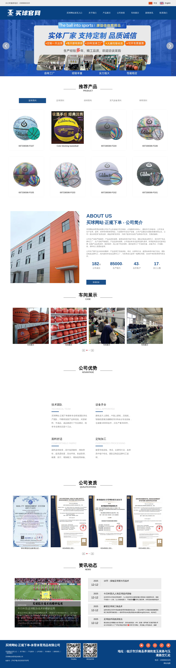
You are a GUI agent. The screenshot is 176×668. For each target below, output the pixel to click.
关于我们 (92, 13)
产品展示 (107, 13)
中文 (151, 3)
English (164, 3)
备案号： (17, 661)
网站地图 (167, 663)
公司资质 (121, 13)
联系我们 (163, 13)
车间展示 (135, 13)
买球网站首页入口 (74, 13)
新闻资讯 (149, 13)
